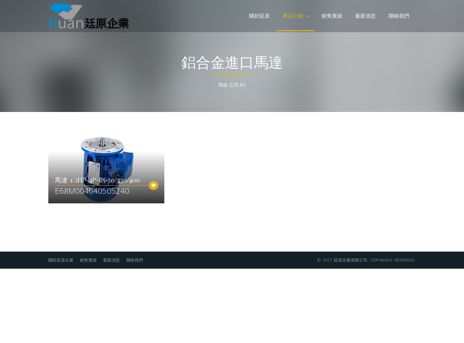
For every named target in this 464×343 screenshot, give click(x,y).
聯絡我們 (399, 15)
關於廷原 (259, 15)
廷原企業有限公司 (350, 260)
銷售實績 (332, 15)
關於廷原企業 (60, 260)
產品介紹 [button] (296, 15)
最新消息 (365, 15)
